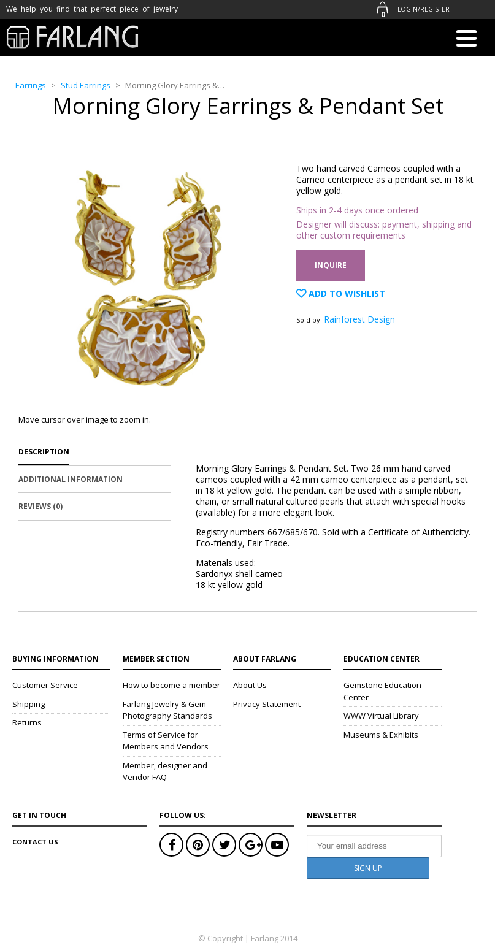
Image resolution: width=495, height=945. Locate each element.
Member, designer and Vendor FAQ (165, 771)
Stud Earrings (85, 85)
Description (43, 451)
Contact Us (35, 841)
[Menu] (466, 40)
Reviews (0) (40, 506)
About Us (250, 685)
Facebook (171, 845)
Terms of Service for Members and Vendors (166, 740)
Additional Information (70, 479)
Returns (27, 722)
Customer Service (45, 685)
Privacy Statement (267, 704)
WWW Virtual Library (381, 715)
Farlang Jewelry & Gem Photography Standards (167, 710)
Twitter (224, 845)
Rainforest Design (359, 319)
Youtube (277, 845)
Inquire (331, 265)
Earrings (30, 85)
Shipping (28, 704)
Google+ (251, 845)
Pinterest (198, 845)
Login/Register (423, 9)
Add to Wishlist (345, 293)
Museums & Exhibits (380, 734)
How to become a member (171, 685)
